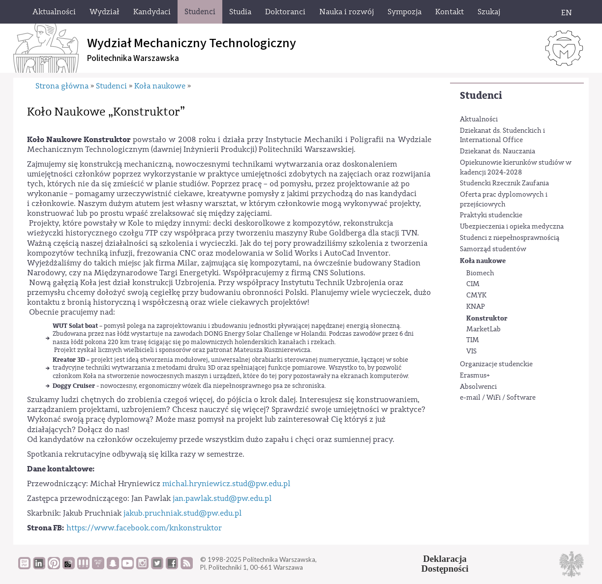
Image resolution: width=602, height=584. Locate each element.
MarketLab (483, 329)
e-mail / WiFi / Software (498, 397)
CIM (473, 284)
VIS (471, 351)
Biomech (480, 273)
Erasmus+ (475, 375)
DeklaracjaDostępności (445, 564)
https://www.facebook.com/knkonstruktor (144, 528)
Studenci (481, 95)
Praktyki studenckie (491, 215)
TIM (472, 340)
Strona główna (62, 86)
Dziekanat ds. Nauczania (497, 151)
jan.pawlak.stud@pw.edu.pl (222, 498)
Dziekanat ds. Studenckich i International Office (502, 135)
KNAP (475, 306)
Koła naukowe (483, 260)
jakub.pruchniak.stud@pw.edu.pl (182, 513)
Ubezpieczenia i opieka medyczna (512, 226)
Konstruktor (487, 318)
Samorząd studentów (493, 249)
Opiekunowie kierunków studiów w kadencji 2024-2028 (516, 167)
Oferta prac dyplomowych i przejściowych (503, 199)
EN (566, 13)
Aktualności (479, 119)
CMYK (476, 295)
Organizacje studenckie (496, 364)
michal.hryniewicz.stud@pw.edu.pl (226, 484)
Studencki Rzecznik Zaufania (504, 183)
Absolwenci (478, 386)
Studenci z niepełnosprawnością (509, 238)
